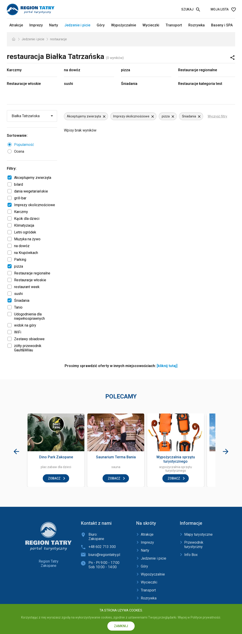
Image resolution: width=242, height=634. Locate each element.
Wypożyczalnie (123, 25)
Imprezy (36, 25)
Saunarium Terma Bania (116, 457)
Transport (174, 25)
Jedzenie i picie (77, 25)
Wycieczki (150, 25)
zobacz (54, 478)
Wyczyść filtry (217, 116)
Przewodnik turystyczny (193, 544)
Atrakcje (16, 25)
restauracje (58, 39)
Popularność (24, 144)
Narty (53, 25)
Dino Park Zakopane (56, 457)
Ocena (19, 151)
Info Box (191, 555)
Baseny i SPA (222, 25)
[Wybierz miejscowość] (32, 116)
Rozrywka (196, 25)
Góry (101, 25)
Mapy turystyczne (198, 534)
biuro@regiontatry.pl (104, 555)
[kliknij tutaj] (167, 366)
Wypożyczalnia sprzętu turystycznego (175, 459)
